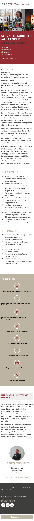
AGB (2, 496)
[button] (1, 20)
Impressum (8, 496)
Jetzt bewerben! (17, 517)
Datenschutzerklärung (20, 496)
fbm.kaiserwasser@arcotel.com (17, 478)
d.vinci (30, 513)
